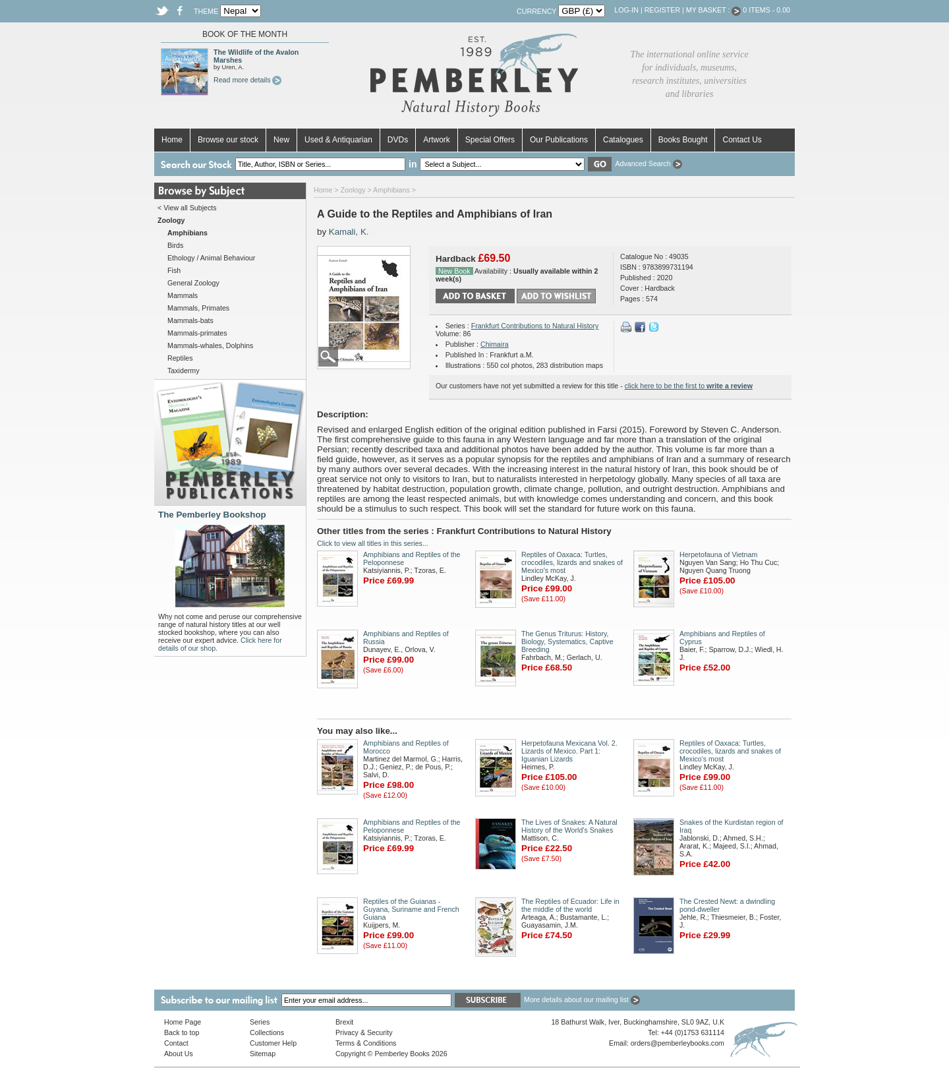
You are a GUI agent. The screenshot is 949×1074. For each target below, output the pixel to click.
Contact (176, 1043)
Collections (267, 1032)
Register (662, 10)
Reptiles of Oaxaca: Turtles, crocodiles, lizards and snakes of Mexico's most (572, 562)
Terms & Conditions (365, 1043)
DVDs (398, 139)
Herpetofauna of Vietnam (718, 554)
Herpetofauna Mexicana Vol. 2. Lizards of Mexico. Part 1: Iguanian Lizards (569, 751)
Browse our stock (228, 139)
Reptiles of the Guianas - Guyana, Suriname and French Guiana (411, 909)
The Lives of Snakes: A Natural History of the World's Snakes (569, 826)
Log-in (626, 10)
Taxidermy (183, 370)
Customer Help (273, 1043)
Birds (175, 245)
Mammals (182, 295)
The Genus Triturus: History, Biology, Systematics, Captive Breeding (567, 641)
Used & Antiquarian (338, 139)
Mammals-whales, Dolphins (210, 345)
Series (260, 1022)
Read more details (247, 80)
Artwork (436, 139)
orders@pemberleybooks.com (677, 1043)
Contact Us (741, 139)
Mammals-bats (190, 320)
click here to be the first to (689, 386)
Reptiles (180, 358)
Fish (174, 270)
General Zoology (193, 283)
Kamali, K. (349, 232)
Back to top (181, 1032)
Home (172, 139)
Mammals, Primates (198, 308)
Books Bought (683, 139)
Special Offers (490, 139)
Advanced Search (648, 163)
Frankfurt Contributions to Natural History (535, 326)
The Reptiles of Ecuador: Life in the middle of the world (570, 905)
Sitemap (262, 1054)
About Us (178, 1054)
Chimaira (494, 344)
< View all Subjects (187, 208)
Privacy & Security (363, 1032)
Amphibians (391, 190)
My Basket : (713, 10)
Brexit (344, 1022)
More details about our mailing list (582, 999)
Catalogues (623, 139)
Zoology (353, 190)
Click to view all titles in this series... (372, 543)
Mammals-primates (197, 333)
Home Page (182, 1022)
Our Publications (559, 139)
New (281, 139)
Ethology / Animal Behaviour (211, 258)
